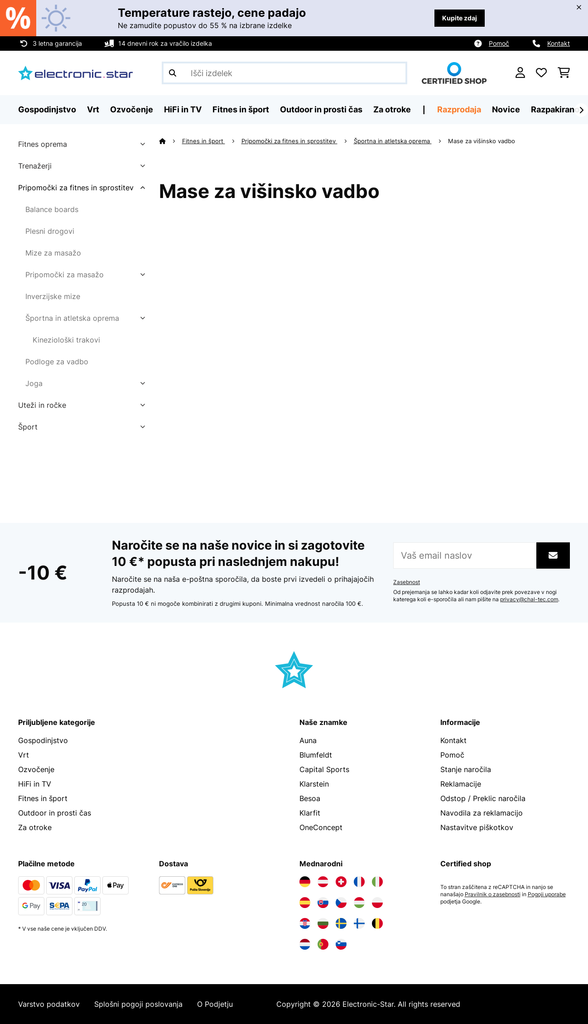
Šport (28, 426)
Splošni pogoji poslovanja (138, 1004)
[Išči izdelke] (284, 73)
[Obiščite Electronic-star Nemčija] (304, 881)
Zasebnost (406, 582)
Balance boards (51, 209)
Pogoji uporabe (547, 894)
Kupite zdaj (459, 18)
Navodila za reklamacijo (481, 812)
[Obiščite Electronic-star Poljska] (377, 902)
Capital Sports (324, 769)
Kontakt (558, 43)
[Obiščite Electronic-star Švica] (341, 881)
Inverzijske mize (52, 296)
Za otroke (35, 827)
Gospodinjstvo (43, 740)
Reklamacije (460, 783)
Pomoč (499, 43)
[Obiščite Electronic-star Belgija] (377, 923)
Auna (308, 740)
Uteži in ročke (42, 405)
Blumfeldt (315, 754)
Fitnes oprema (42, 144)
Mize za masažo (53, 252)
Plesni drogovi (49, 231)
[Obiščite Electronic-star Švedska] (341, 923)
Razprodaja (459, 109)
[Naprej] (581, 110)
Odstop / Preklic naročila (482, 798)
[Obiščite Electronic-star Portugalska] (323, 944)
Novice (506, 109)
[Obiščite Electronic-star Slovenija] (341, 944)
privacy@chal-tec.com (529, 599)
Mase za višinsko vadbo (482, 141)
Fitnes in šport (203, 141)
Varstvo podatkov (49, 1004)
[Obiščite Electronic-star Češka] (341, 902)
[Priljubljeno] (541, 73)
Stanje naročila (465, 769)
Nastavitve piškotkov (476, 827)
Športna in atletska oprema (72, 318)
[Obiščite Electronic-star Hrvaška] (304, 923)
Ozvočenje (36, 769)
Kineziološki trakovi (66, 339)
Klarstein (314, 783)
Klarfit (309, 812)
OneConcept (320, 827)
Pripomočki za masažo (64, 274)
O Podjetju (215, 1004)
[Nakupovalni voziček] (564, 73)
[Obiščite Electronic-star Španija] (304, 902)
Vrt (23, 754)
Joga (34, 383)
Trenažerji (35, 165)
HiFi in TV (34, 783)
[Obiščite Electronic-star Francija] (359, 881)
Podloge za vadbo (56, 361)
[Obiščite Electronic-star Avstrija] (323, 881)
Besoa (309, 798)
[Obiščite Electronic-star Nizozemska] (304, 944)
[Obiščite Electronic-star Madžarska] (359, 902)
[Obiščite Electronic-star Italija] (377, 881)
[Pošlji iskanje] (172, 73)
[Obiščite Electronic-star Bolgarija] (323, 923)
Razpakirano (555, 109)
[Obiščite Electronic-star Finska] (359, 923)
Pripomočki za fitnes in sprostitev (76, 187)
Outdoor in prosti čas (54, 812)
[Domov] (170, 141)
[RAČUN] (520, 73)
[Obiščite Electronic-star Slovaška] (323, 902)
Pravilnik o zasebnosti (493, 894)
